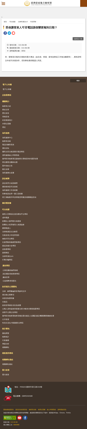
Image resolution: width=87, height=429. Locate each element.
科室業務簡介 (7, 120)
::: (1, 2)
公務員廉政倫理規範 (10, 270)
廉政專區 (6, 265)
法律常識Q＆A (23, 22)
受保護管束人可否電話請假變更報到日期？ (31, 27)
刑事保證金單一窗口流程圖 (12, 194)
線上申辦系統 (51, 409)
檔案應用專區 (7, 353)
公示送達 (5, 319)
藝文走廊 (5, 169)
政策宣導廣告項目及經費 (11, 305)
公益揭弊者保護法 (9, 281)
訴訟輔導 (5, 178)
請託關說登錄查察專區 (11, 274)
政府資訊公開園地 (9, 286)
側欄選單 (3, 3)
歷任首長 (5, 113)
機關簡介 (5, 101)
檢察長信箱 (6, 141)
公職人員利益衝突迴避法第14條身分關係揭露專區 (21, 309)
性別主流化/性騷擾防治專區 (12, 323)
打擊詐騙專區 (7, 260)
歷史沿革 (5, 110)
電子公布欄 (7, 84)
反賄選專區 (6, 95)
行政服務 (5, 340)
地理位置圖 (41, 409)
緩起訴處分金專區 (9, 246)
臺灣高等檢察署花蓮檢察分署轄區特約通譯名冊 (20, 159)
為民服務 (5, 133)
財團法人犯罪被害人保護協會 (13, 225)
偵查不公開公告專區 (10, 312)
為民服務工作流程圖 (10, 190)
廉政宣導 (6, 277)
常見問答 (33, 22)
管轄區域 (5, 117)
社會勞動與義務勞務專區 (11, 242)
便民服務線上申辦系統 (10, 155)
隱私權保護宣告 (8, 409)
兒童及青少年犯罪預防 (10, 235)
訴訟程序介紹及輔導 (10, 183)
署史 (4, 127)
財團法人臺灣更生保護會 (11, 221)
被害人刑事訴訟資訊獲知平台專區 (15, 214)
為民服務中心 (7, 138)
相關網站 (5, 347)
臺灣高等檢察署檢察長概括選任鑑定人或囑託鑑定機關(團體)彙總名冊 (28, 316)
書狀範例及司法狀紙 (10, 187)
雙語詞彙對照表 (8, 145)
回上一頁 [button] (79, 39)
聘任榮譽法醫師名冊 (10, 162)
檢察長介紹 (6, 106)
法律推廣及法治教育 (10, 232)
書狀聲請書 (6, 203)
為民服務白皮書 (8, 173)
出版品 (4, 302)
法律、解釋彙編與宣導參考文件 (14, 291)
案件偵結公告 (7, 166)
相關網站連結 (7, 359)
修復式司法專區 (8, 239)
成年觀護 (5, 217)
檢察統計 (5, 337)
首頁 (5, 22)
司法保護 (12, 22)
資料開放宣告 (62, 409)
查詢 (83, 3)
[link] (5, 33)
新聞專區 (5, 253)
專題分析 (5, 344)
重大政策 (5, 370)
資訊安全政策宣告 (21, 409)
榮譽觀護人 (6, 228)
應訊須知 (5, 148)
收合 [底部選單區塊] (78, 80)
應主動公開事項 (8, 295)
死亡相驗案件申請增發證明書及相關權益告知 (19, 197)
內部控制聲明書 (8, 298)
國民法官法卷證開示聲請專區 (13, 152)
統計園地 (5, 328)
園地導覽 (5, 333)
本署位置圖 (6, 124)
